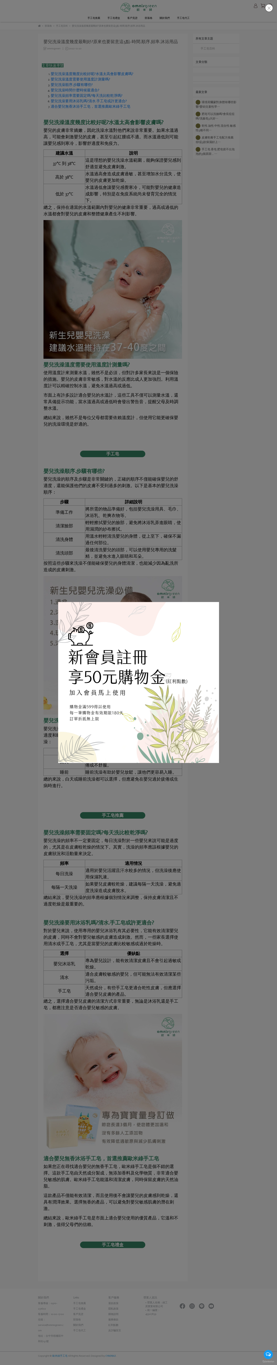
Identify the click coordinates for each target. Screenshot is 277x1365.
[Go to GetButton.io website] (268, 1361)
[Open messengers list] (268, 1354)
